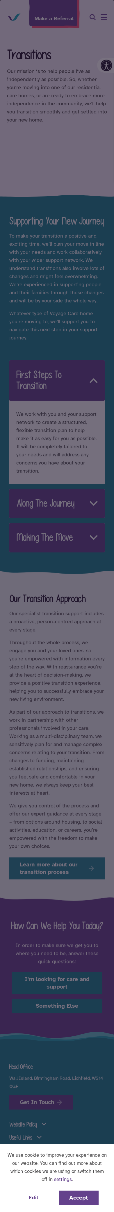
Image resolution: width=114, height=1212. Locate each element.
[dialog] (57, 606)
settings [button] (63, 1179)
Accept (78, 1197)
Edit (33, 1198)
